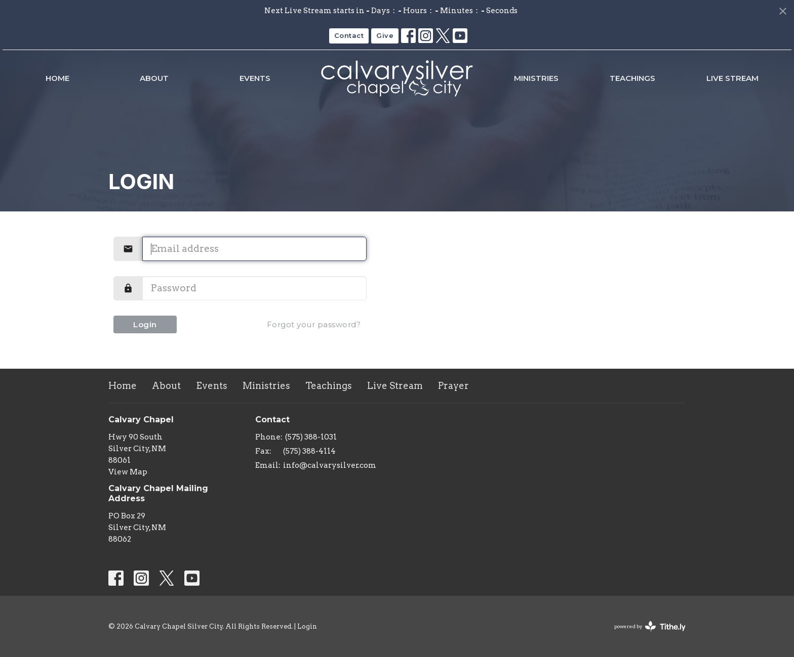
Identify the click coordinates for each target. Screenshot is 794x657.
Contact (349, 35)
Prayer (453, 385)
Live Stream (732, 78)
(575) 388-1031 (311, 437)
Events (255, 78)
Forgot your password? (314, 324)
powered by (650, 626)
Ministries (536, 78)
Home (57, 78)
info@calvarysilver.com (329, 465)
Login (145, 324)
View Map (127, 471)
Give (384, 35)
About (154, 78)
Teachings (632, 78)
